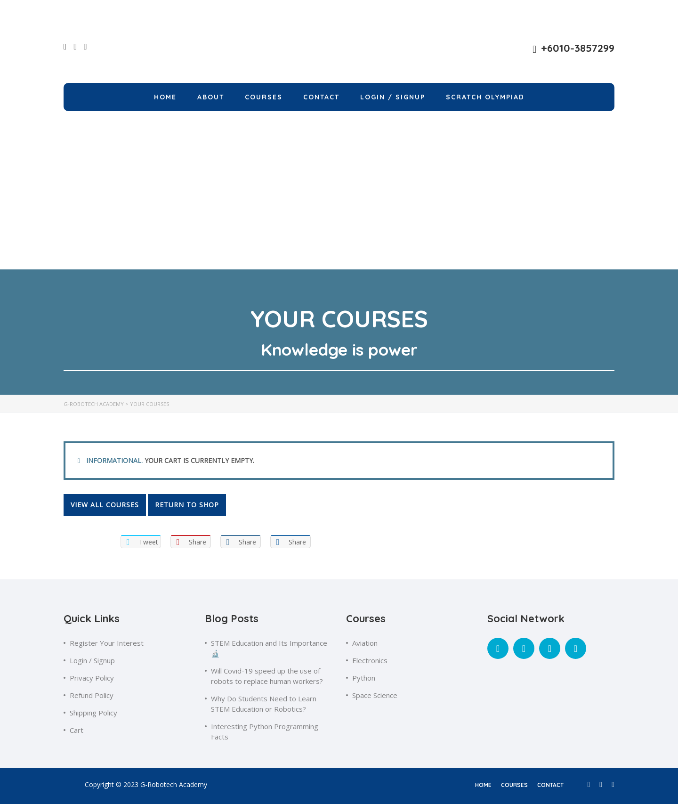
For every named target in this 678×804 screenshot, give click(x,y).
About (210, 97)
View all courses (105, 504)
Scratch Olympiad (485, 97)
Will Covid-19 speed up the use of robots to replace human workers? (267, 676)
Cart (76, 730)
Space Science (374, 695)
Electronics (369, 660)
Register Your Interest (107, 643)
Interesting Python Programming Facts (264, 731)
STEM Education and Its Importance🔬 (269, 648)
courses (514, 784)
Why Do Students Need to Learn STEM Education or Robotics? (263, 704)
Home (165, 97)
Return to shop (187, 504)
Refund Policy (91, 695)
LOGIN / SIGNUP (392, 97)
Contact (321, 97)
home (483, 784)
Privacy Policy (92, 677)
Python (363, 677)
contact (550, 784)
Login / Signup (92, 660)
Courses (263, 97)
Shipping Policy (93, 712)
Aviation (365, 643)
